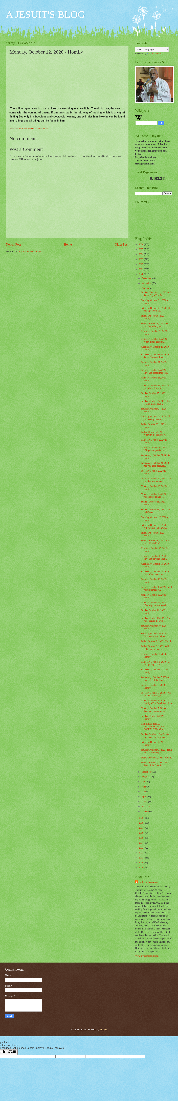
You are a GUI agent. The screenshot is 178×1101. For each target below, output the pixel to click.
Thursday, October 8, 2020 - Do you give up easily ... (155, 663)
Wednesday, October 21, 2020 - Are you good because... (155, 464)
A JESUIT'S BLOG (45, 14)
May (144, 791)
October (146, 288)
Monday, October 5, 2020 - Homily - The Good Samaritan (156, 702)
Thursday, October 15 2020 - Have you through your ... (154, 557)
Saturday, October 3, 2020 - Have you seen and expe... (156, 751)
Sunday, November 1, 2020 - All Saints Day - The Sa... (156, 294)
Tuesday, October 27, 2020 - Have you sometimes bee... (154, 371)
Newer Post (13, 244)
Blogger (103, 1029)
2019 (141, 818)
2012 (141, 852)
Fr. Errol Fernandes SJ (150, 882)
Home (68, 244)
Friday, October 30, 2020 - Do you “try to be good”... (155, 325)
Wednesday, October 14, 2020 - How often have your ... (155, 573)
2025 (141, 249)
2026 (141, 244)
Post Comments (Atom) (30, 251)
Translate (154, 53)
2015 (141, 837)
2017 (141, 828)
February (146, 806)
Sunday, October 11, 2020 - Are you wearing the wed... (155, 619)
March (145, 801)
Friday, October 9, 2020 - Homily (156, 641)
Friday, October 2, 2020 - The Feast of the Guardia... (154, 764)
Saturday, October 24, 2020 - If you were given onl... (155, 418)
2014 (141, 843)
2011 (141, 857)
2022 (141, 264)
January (145, 811)
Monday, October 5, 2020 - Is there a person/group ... (154, 709)
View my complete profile (147, 956)
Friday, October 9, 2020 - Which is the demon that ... (156, 647)
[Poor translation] (12, 1052)
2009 (141, 867)
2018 (141, 823)
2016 (141, 833)
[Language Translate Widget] (152, 49)
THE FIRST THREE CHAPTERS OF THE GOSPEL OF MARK (152, 727)
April (144, 796)
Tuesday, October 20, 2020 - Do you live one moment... (156, 480)
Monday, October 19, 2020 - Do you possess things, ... (156, 495)
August (145, 776)
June (144, 786)
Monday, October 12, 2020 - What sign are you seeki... (154, 604)
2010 (141, 862)
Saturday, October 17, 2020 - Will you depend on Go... (154, 526)
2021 (141, 269)
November (147, 283)
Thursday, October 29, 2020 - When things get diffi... (154, 340)
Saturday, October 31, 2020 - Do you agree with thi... (156, 309)
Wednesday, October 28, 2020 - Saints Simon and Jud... (155, 356)
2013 (141, 848)
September (147, 772)
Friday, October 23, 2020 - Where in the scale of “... (153, 433)
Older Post (121, 244)
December (147, 278)
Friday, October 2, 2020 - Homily (156, 757)
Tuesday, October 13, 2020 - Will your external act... (156, 588)
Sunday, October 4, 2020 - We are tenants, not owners (155, 735)
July (144, 781)
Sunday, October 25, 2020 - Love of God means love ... (156, 402)
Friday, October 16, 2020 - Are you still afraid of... (155, 542)
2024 (141, 254)
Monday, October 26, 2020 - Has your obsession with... (156, 387)
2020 (141, 274)
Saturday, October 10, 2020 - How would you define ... (154, 635)
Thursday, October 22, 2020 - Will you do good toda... (154, 449)
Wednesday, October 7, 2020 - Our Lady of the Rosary (155, 678)
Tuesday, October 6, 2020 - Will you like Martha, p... (156, 694)
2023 (141, 259)
